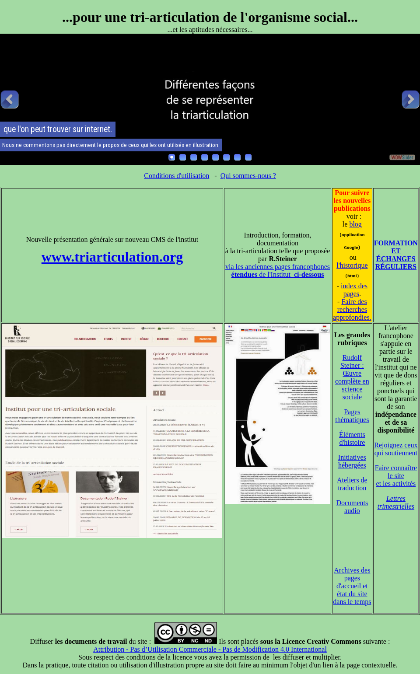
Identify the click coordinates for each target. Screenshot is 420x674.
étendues (245, 274)
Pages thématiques (352, 415)
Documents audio (352, 506)
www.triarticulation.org (112, 257)
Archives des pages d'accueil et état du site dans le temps (352, 585)
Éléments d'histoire (352, 438)
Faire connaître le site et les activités (396, 475)
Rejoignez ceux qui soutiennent (395, 449)
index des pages (354, 289)
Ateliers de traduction (352, 484)
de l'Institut (291, 274)
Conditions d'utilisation (176, 175)
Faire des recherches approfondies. (352, 309)
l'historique (352, 265)
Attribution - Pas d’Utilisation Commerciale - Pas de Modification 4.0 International (210, 649)
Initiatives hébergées (352, 461)
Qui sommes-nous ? (248, 175)
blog (355, 224)
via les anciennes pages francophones (277, 266)
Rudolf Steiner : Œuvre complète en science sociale (352, 377)
